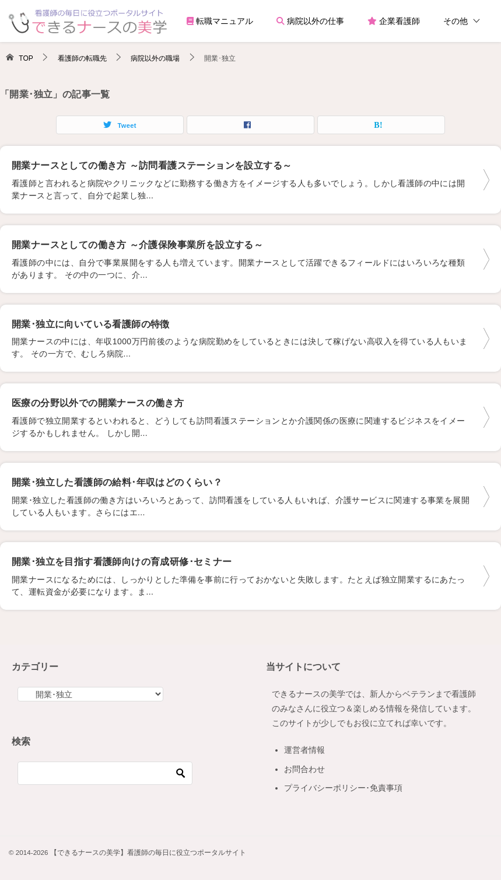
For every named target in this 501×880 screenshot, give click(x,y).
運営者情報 (304, 750)
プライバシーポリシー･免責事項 (343, 787)
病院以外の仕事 (310, 21)
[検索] (104, 773)
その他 (455, 21)
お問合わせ (304, 769)
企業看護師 (393, 21)
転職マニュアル (220, 21)
